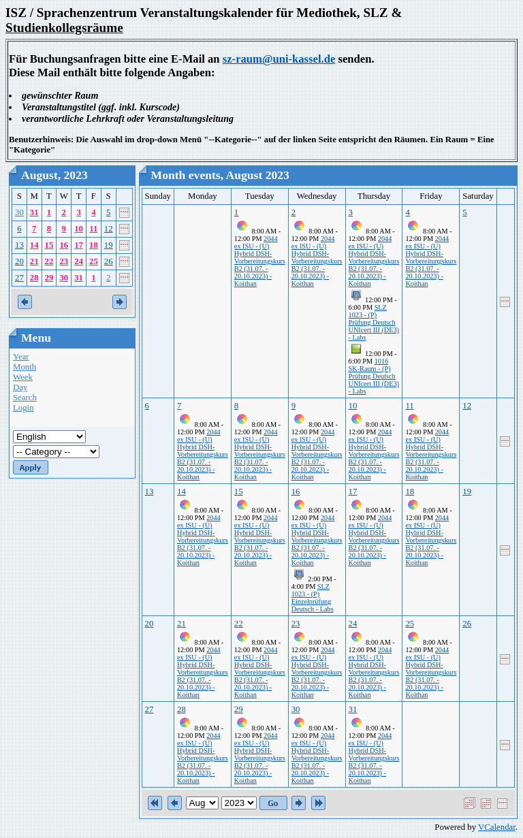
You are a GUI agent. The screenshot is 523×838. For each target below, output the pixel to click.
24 (78, 261)
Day (20, 387)
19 (108, 245)
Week (23, 377)
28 (34, 278)
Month (24, 367)
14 (34, 245)
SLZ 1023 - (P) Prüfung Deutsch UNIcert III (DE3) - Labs (374, 322)
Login (23, 408)
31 (34, 212)
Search (25, 397)
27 (19, 278)
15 (49, 245)
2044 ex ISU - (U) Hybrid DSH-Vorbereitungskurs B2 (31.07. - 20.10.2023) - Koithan (259, 261)
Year (21, 356)
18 (93, 245)
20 (19, 261)
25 (93, 261)
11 (93, 228)
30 (19, 212)
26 (108, 261)
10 (78, 228)
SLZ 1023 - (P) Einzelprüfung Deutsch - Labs (312, 598)
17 (78, 245)
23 (63, 261)
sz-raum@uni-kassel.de (279, 58)
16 (63, 245)
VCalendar (497, 827)
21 (34, 261)
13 (19, 245)
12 (108, 228)
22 (49, 261)
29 (49, 278)
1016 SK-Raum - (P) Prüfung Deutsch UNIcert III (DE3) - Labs (374, 376)
